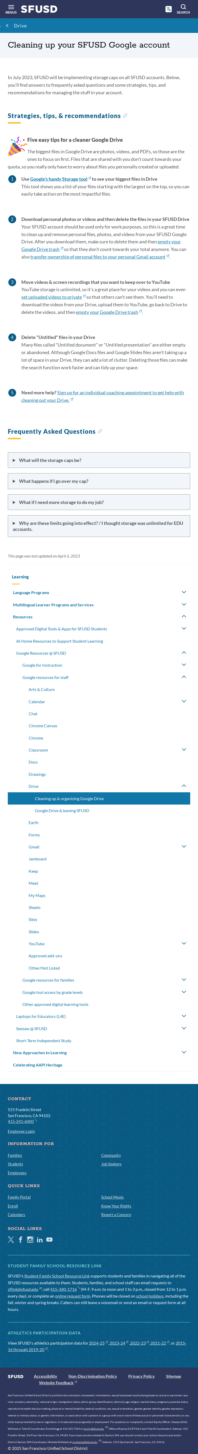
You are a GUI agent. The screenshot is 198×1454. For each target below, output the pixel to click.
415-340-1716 (65, 1289)
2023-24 (119, 1342)
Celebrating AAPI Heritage (37, 1064)
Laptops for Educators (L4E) (41, 1016)
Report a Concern (116, 1214)
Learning (20, 576)
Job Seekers (111, 1164)
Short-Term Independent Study (43, 1040)
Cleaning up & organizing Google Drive (69, 798)
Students (15, 1164)
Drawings (37, 774)
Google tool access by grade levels (52, 992)
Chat (33, 713)
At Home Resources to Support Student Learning (59, 640)
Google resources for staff (45, 677)
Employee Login (21, 1131)
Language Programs (31, 592)
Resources (23, 616)
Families (15, 1155)
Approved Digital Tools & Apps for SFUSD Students (61, 628)
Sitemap (173, 1376)
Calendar (37, 701)
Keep (33, 871)
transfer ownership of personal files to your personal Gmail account (99, 257)
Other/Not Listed (44, 967)
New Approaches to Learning (40, 1052)
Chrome (36, 737)
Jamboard (38, 858)
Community (111, 1155)
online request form (72, 1295)
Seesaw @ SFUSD (31, 1028)
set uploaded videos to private (53, 297)
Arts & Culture (42, 689)
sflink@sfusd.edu (25, 1289)
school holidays (150, 1295)
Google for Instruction (42, 664)
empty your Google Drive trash (109, 312)
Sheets (35, 907)
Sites (33, 919)
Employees (17, 1172)
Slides (34, 931)
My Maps (37, 895)
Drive (20, 25)
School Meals (112, 1197)
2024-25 (98, 1342)
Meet (33, 883)
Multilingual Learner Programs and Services (53, 604)
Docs (33, 761)
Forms (34, 834)
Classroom (38, 749)
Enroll (13, 1206)
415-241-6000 (22, 1121)
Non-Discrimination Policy (92, 1376)
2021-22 (159, 1342)
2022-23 (139, 1342)
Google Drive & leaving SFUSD (62, 810)
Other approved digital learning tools (55, 1004)
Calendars (16, 1214)
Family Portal (19, 1197)
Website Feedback (58, 1382)
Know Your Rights (116, 1206)
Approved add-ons (45, 955)
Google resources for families (48, 979)
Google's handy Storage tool (60, 179)
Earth (34, 822)
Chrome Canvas (43, 725)
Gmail (34, 846)
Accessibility (45, 1376)
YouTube (36, 943)
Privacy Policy (141, 1376)
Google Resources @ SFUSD (41, 652)
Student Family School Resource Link (57, 1275)
